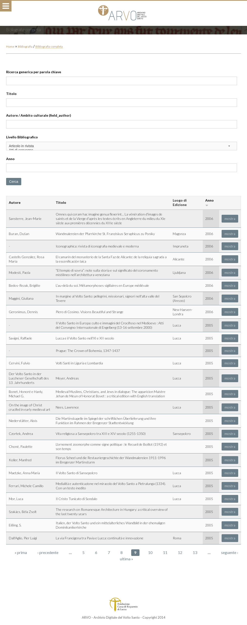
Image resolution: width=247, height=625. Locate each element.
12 (180, 552)
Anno (10, 159)
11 (165, 552)
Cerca (13, 182)
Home (10, 46)
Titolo (11, 94)
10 (150, 552)
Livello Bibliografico (22, 137)
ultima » (126, 558)
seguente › (229, 552)
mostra (230, 218)
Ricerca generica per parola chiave (33, 72)
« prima (21, 552)
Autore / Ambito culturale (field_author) (38, 115)
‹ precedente (47, 552)
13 (195, 552)
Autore (15, 202)
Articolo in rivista (121, 146)
